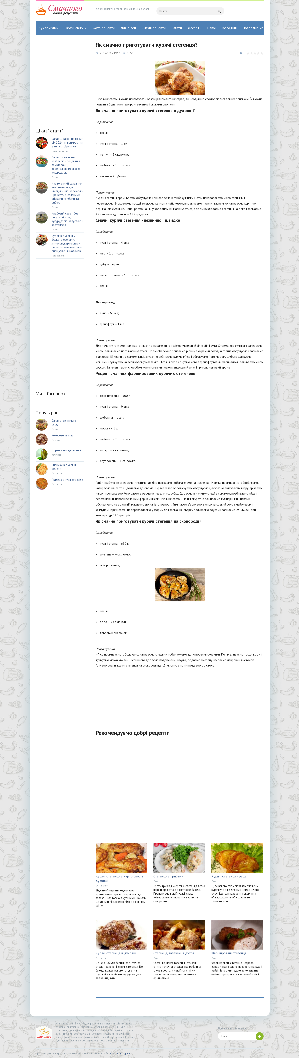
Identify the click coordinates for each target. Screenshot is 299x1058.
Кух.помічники (49, 28)
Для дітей (128, 28)
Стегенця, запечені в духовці (175, 953)
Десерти (194, 28)
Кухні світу (74, 28)
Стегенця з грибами (168, 876)
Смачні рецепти (154, 28)
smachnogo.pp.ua (120, 1053)
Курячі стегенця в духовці (116, 953)
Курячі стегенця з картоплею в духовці (119, 878)
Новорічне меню (255, 28)
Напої (211, 28)
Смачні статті (102, 885)
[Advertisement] (180, 696)
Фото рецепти (104, 28)
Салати (177, 28)
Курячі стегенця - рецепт (230, 876)
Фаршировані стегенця (228, 953)
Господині (229, 28)
